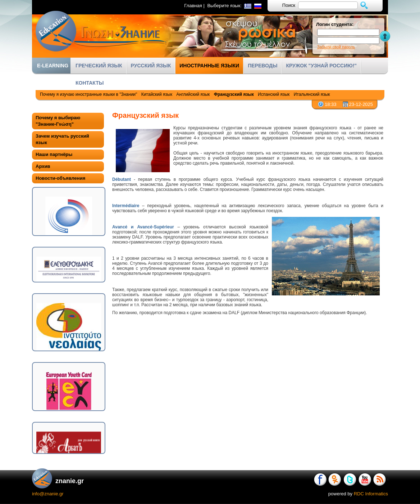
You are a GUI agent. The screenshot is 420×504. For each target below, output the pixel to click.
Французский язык (234, 94)
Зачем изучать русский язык (62, 139)
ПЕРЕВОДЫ (262, 65)
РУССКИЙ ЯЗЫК (151, 65)
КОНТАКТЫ (90, 83)
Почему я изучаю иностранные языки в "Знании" (88, 94)
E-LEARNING (52, 65)
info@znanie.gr (48, 493)
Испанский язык (273, 94)
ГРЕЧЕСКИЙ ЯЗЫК (99, 65)
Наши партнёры (54, 154)
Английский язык (193, 94)
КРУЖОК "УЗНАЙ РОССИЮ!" (321, 65)
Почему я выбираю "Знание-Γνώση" (58, 121)
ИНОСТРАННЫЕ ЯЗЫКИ (209, 65)
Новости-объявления (60, 178)
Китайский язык (156, 94)
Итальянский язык (312, 94)
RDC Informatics (371, 493)
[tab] (68, 121)
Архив (43, 166)
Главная (193, 5)
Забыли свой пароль (336, 47)
